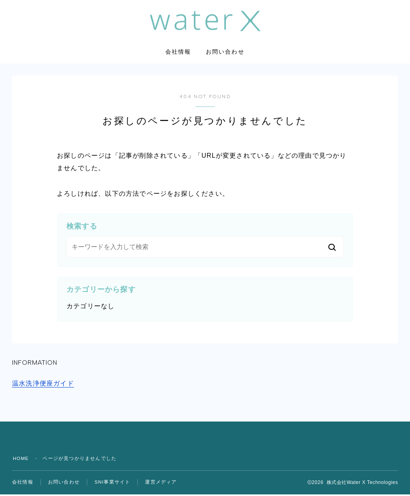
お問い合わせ (225, 53)
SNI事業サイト (112, 484)
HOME (21, 460)
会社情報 (178, 53)
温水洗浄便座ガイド (43, 385)
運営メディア (161, 484)
